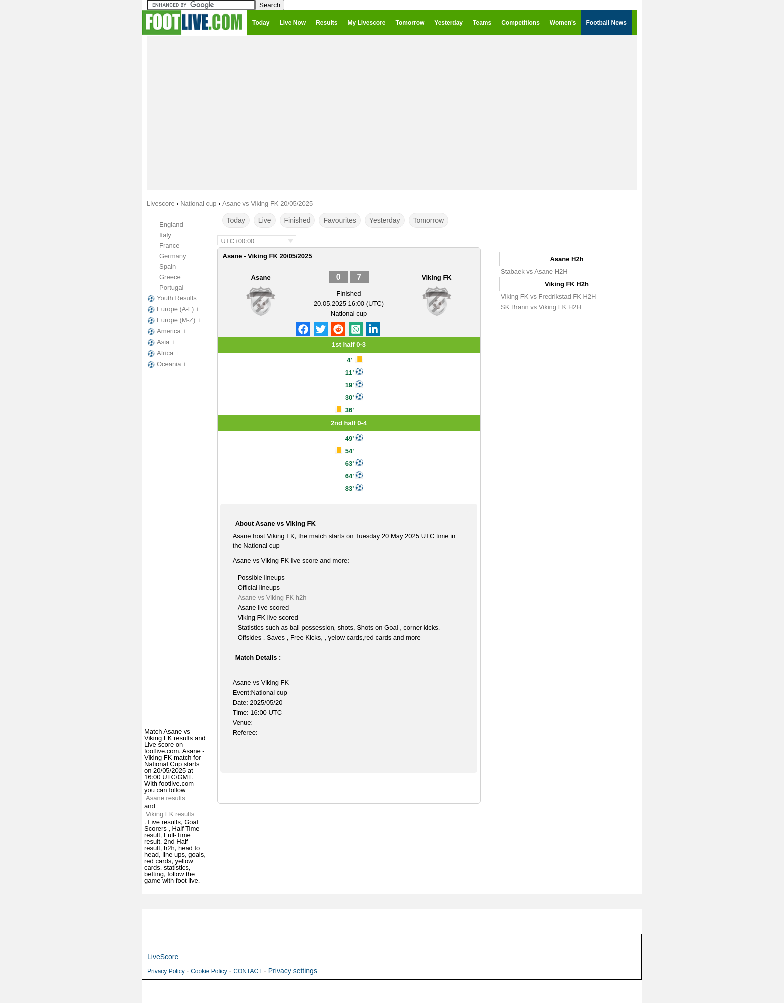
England (172, 224)
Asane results (166, 798)
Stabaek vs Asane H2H (534, 272)
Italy (166, 235)
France (170, 246)
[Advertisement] (392, 113)
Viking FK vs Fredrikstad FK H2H (548, 296)
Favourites (340, 220)
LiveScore (163, 957)
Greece (170, 277)
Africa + (162, 354)
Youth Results (171, 298)
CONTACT (248, 971)
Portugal (172, 288)
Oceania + (166, 364)
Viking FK (437, 278)
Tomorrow (429, 220)
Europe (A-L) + (173, 310)
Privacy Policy (166, 971)
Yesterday (385, 220)
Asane (261, 278)
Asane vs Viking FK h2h (272, 598)
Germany (173, 256)
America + (166, 332)
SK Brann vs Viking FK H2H (541, 307)
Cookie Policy (209, 971)
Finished (297, 220)
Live (265, 220)
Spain (168, 266)
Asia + (161, 342)
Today (236, 220)
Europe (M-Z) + (174, 320)
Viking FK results (170, 814)
